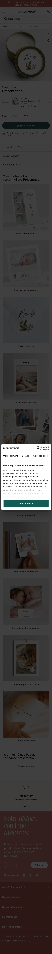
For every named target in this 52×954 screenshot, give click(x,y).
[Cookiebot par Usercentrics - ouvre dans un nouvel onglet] (37, 448)
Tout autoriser (26, 503)
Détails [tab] (25, 456)
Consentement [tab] (10, 456)
